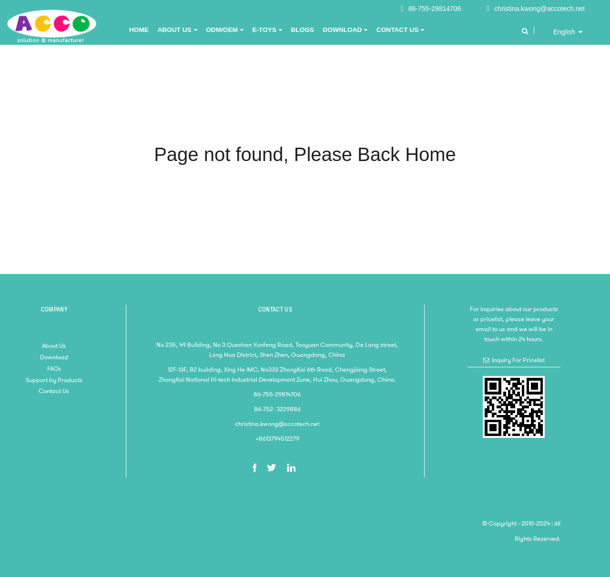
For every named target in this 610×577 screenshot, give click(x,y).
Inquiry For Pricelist (518, 359)
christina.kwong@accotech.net (539, 8)
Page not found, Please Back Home (305, 154)
